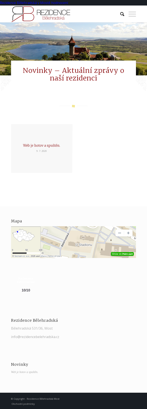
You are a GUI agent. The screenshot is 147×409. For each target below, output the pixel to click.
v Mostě (44, 2)
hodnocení (59, 2)
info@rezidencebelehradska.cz (35, 336)
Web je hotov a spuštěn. (24, 372)
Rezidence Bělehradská (18, 2)
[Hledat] (120, 14)
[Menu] (130, 14)
